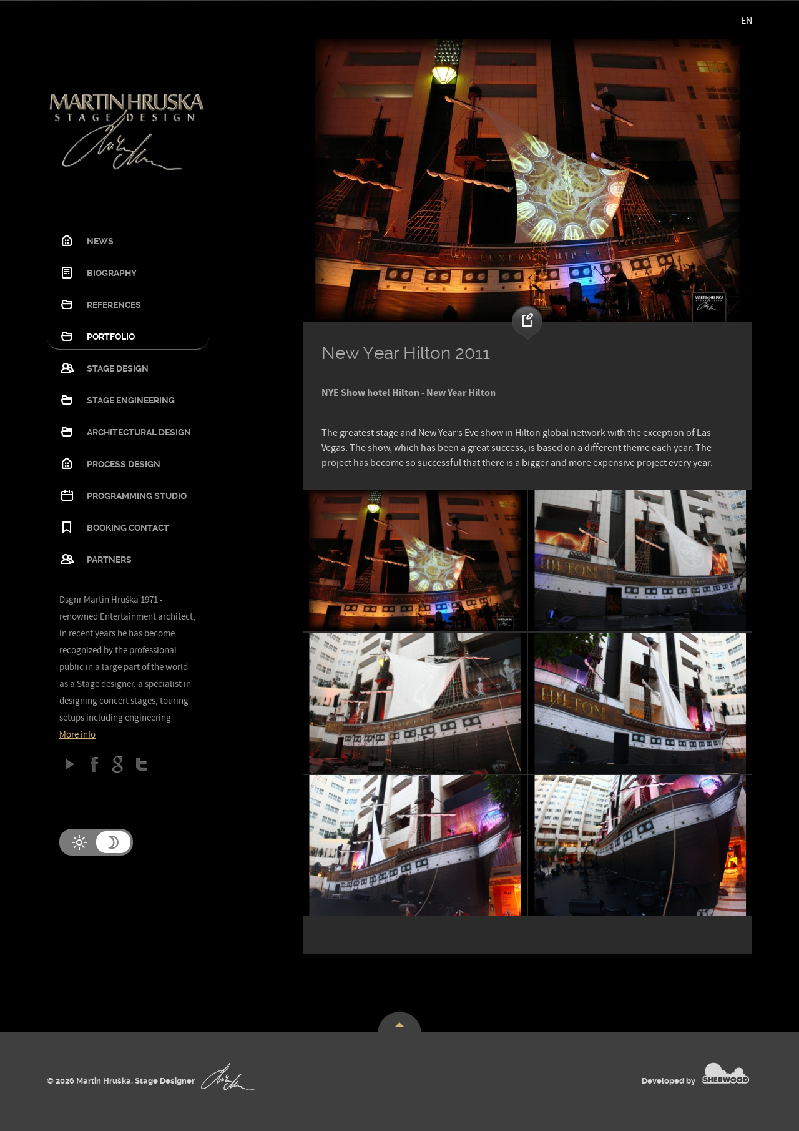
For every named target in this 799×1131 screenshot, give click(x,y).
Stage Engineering (131, 400)
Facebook (94, 764)
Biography (112, 273)
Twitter (141, 764)
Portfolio (111, 337)
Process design (123, 464)
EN (746, 20)
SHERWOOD (726, 1073)
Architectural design (139, 432)
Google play (70, 764)
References (114, 305)
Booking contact (128, 528)
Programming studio (137, 496)
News (100, 241)
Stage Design (118, 368)
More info (77, 734)
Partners (109, 560)
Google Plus (118, 764)
